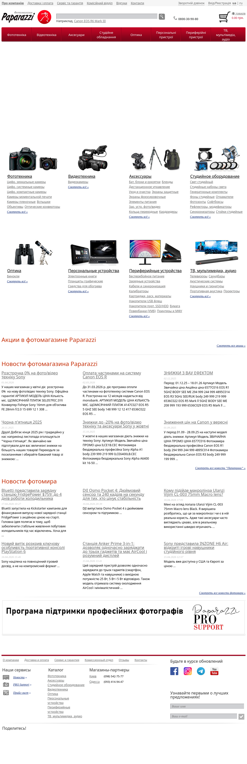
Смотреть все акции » (231, 345)
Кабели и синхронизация (147, 286)
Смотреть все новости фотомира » (222, 593)
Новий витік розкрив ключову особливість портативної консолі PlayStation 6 (33, 547)
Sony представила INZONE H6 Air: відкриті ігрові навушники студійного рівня (196, 547)
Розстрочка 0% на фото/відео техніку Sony (29, 375)
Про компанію (13, 3)
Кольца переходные (143, 212)
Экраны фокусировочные (147, 197)
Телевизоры (198, 276)
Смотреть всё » (17, 212)
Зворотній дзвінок (191, 3)
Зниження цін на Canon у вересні (196, 422)
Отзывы (124, 660)
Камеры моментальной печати (29, 197)
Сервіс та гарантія (70, 3)
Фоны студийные (202, 197)
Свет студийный (201, 182)
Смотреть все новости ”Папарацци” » (220, 468)
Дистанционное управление (149, 187)
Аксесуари (76, 35)
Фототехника (19, 176)
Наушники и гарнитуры (207, 286)
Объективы (15, 207)
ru (240, 3)
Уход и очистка (140, 192)
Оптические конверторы (42, 207)
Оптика (136, 35)
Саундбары (217, 276)
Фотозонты (198, 202)
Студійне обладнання (106, 34)
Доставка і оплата (40, 3)
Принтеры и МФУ (169, 311)
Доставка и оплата (36, 660)
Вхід (211, 3)
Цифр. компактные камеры (26, 192)
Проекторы (232, 291)
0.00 (234, 18)
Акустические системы (206, 281)
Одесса (94, 682)
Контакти (137, 3)
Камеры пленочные (21, 202)
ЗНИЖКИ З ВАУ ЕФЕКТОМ (188, 373)
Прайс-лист (20, 692)
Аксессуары (140, 176)
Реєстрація (223, 3)
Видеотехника (81, 176)
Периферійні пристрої (196, 34)
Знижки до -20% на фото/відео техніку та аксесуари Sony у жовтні (116, 424)
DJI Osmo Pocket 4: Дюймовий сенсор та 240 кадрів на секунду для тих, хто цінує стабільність (113, 494)
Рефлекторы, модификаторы (211, 207)
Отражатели (224, 197)
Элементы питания (143, 202)
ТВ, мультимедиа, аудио (213, 270)
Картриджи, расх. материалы (150, 296)
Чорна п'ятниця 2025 (21, 422)
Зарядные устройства (144, 281)
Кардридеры (168, 212)
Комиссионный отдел (99, 660)
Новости (19, 677)
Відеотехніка (46, 35)
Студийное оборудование (215, 176)
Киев (92, 676)
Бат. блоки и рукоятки (145, 182)
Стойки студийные (229, 212)
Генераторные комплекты (209, 192)
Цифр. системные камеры (26, 187)
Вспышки (44, 202)
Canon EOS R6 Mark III (90, 21)
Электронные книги (82, 276)
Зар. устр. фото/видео (144, 207)
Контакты (140, 660)
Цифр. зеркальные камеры (26, 182)
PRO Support (21, 684)
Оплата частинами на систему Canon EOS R (112, 375)
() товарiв (239, 13)
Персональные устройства (93, 270)
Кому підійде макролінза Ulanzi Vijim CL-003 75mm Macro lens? (194, 492)
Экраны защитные (165, 192)
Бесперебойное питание (146, 276)
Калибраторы (139, 291)
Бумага (175, 306)
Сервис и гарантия (67, 660)
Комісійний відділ (100, 3)
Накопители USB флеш (145, 301)
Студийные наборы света (208, 187)
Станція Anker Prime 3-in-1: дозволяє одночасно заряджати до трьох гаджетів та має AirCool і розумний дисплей (115, 549)
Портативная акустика (206, 291)
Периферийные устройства (155, 270)
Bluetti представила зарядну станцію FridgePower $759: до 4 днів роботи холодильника (31, 494)
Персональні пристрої (166, 34)
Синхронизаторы (202, 212)
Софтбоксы (215, 202)
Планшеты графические (85, 281)
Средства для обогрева (85, 286)
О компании (11, 660)
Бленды (167, 182)
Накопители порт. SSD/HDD (149, 306)
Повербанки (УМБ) (142, 311)
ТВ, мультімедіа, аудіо (226, 34)
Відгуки (121, 3)
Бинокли (13, 276)
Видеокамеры (78, 182)
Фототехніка (16, 35)
